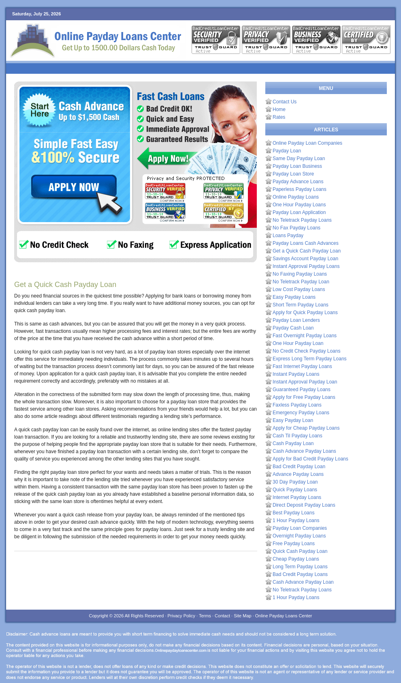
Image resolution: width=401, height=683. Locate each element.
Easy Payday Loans (294, 297)
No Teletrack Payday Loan (301, 282)
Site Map (242, 615)
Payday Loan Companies (300, 528)
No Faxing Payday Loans (300, 274)
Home (279, 109)
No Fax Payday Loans (296, 228)
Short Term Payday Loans (300, 305)
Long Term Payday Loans (300, 567)
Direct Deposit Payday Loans (304, 505)
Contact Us (284, 102)
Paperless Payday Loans (299, 189)
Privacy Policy (181, 615)
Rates (279, 117)
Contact (222, 615)
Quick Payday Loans (295, 489)
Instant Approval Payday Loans (306, 266)
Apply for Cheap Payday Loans (306, 428)
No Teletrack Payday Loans (302, 220)
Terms (205, 615)
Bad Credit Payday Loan (299, 466)
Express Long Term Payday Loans (310, 359)
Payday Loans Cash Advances (306, 243)
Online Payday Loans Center (283, 615)
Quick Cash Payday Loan (300, 551)
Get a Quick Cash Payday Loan (307, 251)
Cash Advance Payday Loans (304, 451)
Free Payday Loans (294, 543)
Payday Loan (287, 151)
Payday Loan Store (293, 174)
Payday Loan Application (299, 212)
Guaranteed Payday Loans (302, 389)
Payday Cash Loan (293, 328)
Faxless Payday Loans (297, 405)
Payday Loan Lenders (296, 320)
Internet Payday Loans (297, 497)
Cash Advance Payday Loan (303, 582)
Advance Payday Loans (298, 474)
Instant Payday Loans (296, 374)
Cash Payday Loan (293, 443)
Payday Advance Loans (298, 181)
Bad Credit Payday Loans (300, 574)
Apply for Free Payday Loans (304, 397)
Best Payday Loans (293, 513)
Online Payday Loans (296, 197)
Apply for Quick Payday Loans (305, 312)
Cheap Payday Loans (296, 559)
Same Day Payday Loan (299, 158)
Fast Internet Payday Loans (302, 366)
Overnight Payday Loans (299, 536)
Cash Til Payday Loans (297, 436)
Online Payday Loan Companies (307, 143)
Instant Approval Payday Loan (305, 382)
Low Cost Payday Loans (299, 289)
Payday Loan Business (297, 166)
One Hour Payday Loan (298, 343)
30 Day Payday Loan (295, 482)
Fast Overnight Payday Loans (305, 335)
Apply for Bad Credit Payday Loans (310, 459)
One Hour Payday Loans (299, 205)
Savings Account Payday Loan (305, 258)
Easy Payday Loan (293, 420)
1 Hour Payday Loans (296, 520)
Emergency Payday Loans (301, 412)
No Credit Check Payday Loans (306, 351)
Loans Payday (288, 235)
